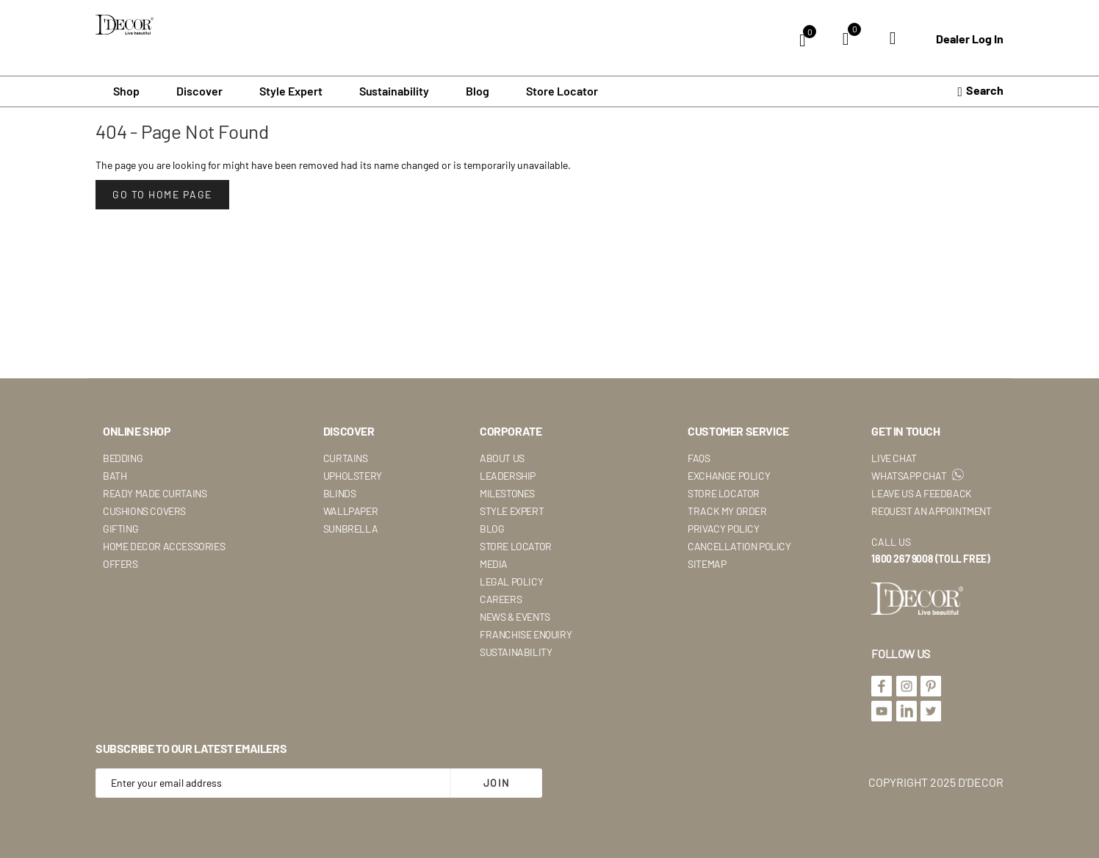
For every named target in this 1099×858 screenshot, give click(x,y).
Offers (120, 564)
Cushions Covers (144, 511)
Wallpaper (350, 511)
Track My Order (727, 511)
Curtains (345, 458)
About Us (502, 458)
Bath (114, 475)
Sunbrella (350, 528)
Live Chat (893, 458)
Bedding (123, 458)
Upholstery (352, 475)
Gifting (120, 528)
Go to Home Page (162, 194)
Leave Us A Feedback (921, 493)
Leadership (508, 475)
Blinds (339, 493)
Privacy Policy (723, 528)
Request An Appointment (931, 511)
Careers (501, 599)
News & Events (515, 616)
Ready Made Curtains (154, 493)
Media (494, 564)
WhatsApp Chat (917, 475)
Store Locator (562, 91)
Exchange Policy (729, 475)
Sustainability (516, 652)
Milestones (507, 493)
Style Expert (512, 511)
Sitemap (707, 564)
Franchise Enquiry (526, 634)
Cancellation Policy (739, 546)
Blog (477, 91)
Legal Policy (511, 581)
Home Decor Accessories (164, 546)
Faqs (699, 458)
